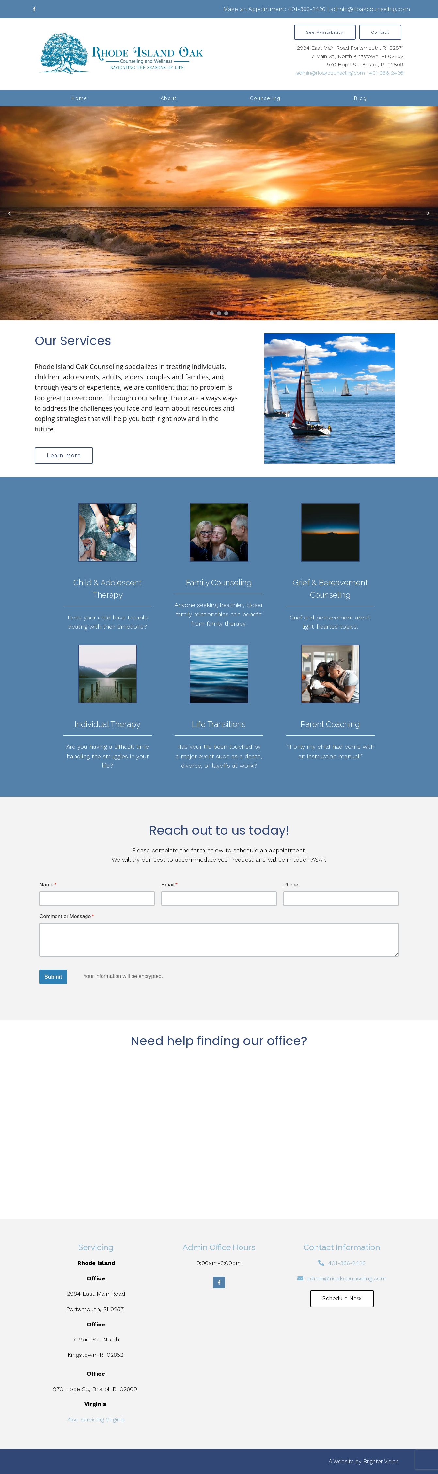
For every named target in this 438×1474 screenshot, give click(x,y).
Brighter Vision (381, 1461)
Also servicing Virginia (96, 1419)
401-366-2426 (306, 9)
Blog (360, 98)
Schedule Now (342, 1298)
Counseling (265, 98)
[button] (212, 313)
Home (79, 98)
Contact (380, 32)
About (169, 98)
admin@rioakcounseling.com (370, 9)
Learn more (64, 455)
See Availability (325, 32)
